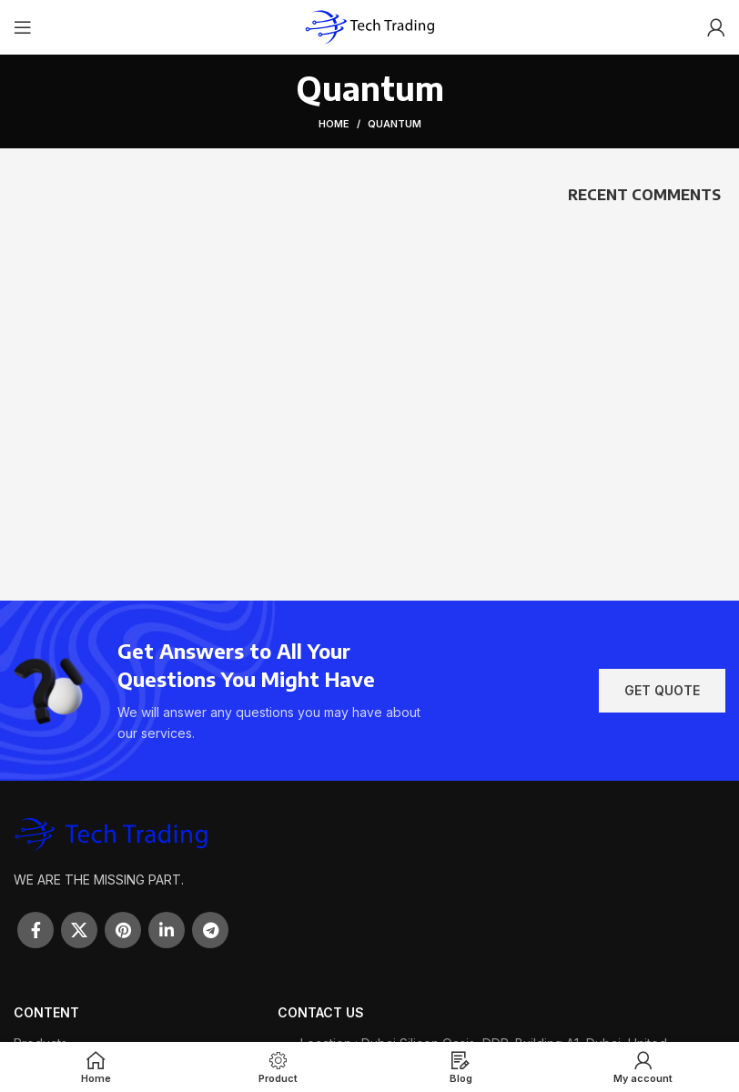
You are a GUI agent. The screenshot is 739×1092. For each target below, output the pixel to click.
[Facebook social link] (35, 930)
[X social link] (79, 930)
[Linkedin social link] (166, 930)
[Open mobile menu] (23, 27)
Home (334, 123)
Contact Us (321, 1012)
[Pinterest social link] (123, 930)
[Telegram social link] (210, 930)
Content (46, 1012)
